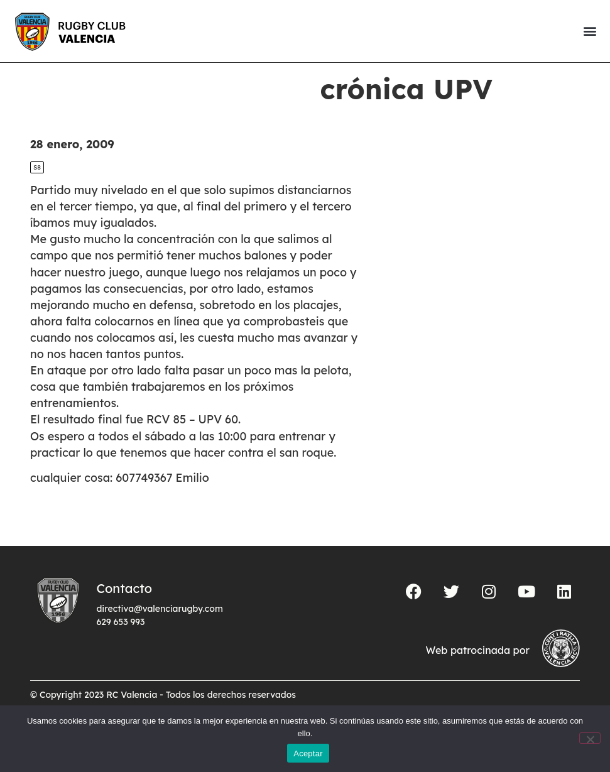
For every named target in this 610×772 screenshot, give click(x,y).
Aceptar (308, 753)
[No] (590, 738)
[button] (589, 31)
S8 (37, 189)
